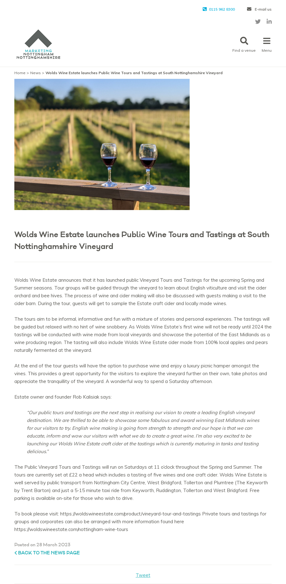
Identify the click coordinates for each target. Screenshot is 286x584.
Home (20, 72)
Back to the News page (47, 553)
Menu (267, 45)
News (35, 72)
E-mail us (259, 9)
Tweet (143, 575)
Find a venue (244, 45)
